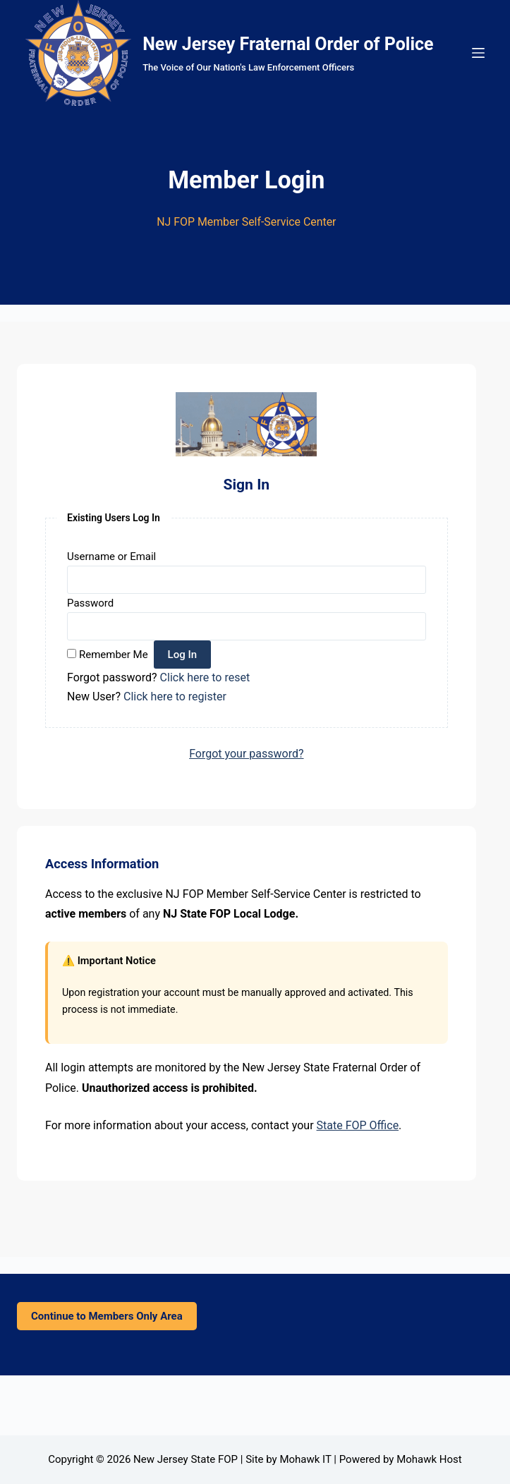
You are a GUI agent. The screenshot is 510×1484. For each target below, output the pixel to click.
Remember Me (113, 654)
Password (90, 603)
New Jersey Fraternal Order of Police (287, 44)
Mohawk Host (429, 1459)
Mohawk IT (305, 1459)
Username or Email (111, 556)
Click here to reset (205, 677)
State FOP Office (358, 1125)
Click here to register (174, 696)
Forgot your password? (246, 753)
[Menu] (478, 53)
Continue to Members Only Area (107, 1316)
